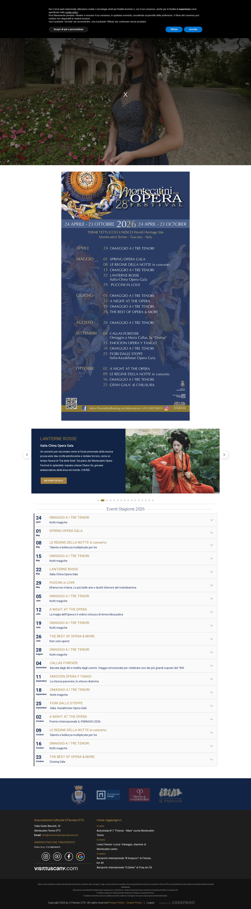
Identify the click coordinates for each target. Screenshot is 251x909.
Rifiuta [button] (174, 900)
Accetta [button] (193, 900)
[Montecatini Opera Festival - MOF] (66, 11)
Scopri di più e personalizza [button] (68, 900)
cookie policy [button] (71, 883)
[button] (224, 455)
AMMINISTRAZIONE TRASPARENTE (54, 842)
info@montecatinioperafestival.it (59, 835)
